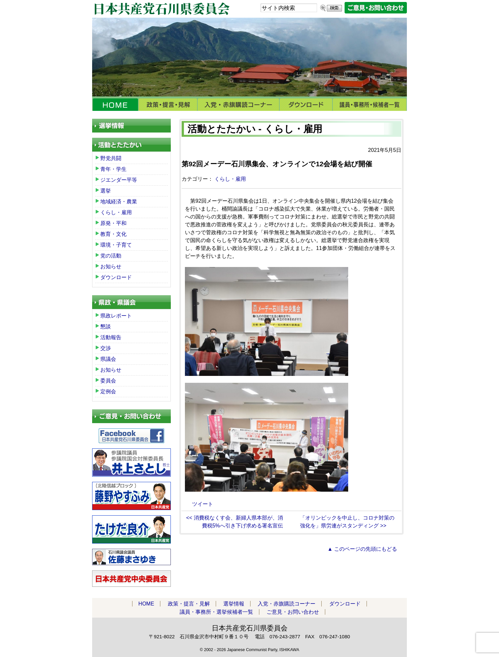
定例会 (108, 391)
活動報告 (110, 337)
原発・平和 (113, 223)
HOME (115, 104)
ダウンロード (305, 104)
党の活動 (110, 255)
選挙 (105, 191)
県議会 (108, 359)
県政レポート (116, 315)
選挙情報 (233, 603)
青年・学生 (113, 169)
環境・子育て (116, 245)
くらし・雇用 (230, 179)
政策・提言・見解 (167, 104)
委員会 (108, 380)
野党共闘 (110, 158)
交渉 (105, 348)
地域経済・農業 (118, 201)
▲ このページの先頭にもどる (362, 549)
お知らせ (110, 266)
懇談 (105, 326)
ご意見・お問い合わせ (293, 612)
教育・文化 (113, 234)
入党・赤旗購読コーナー (238, 104)
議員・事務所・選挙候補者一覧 (369, 104)
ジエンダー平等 (118, 180)
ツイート (202, 504)
